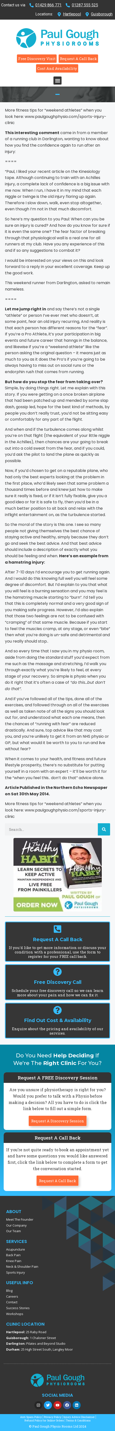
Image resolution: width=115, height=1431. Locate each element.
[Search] (104, 829)
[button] (57, 80)
